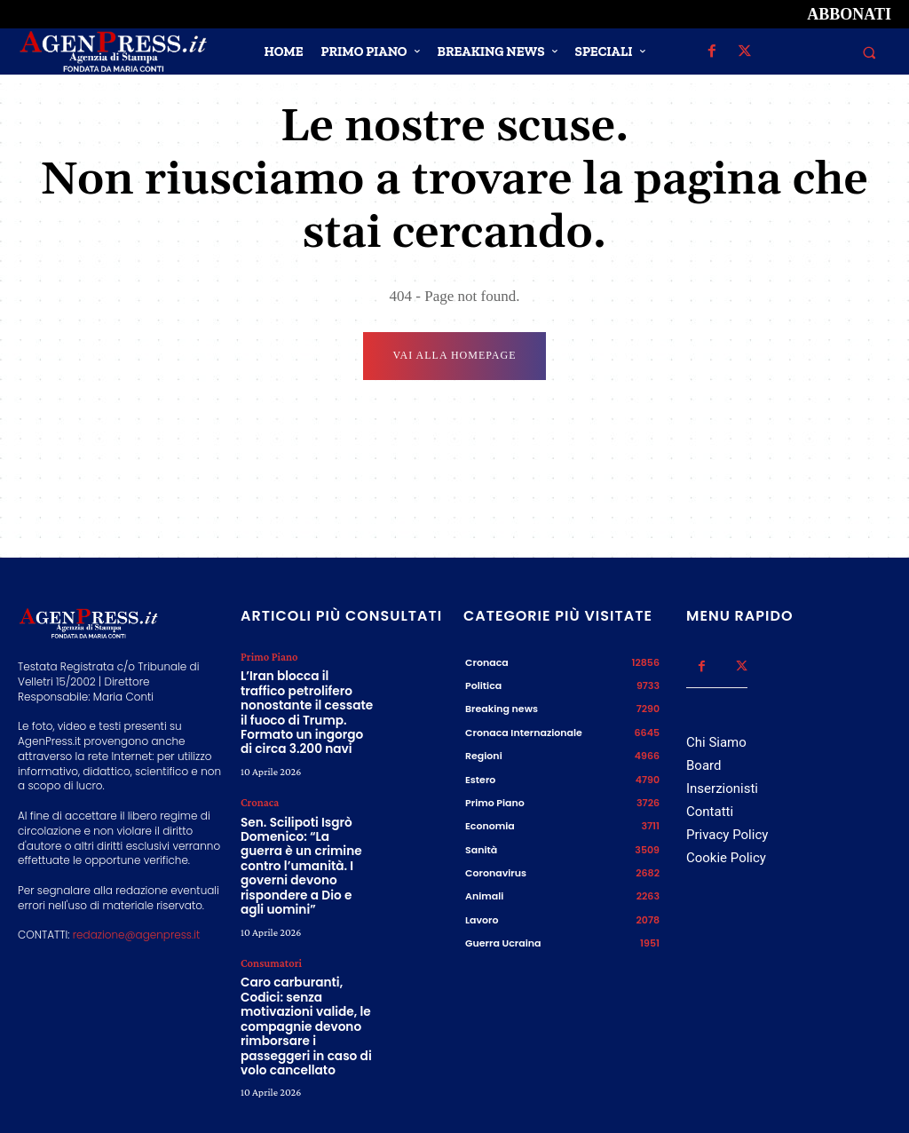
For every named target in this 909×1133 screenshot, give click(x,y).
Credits (624, 1095)
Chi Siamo (716, 743)
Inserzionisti (722, 790)
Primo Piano (268, 658)
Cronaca (259, 793)
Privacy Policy (727, 836)
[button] (869, 52)
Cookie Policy (726, 860)
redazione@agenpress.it (136, 936)
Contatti (709, 813)
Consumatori (269, 927)
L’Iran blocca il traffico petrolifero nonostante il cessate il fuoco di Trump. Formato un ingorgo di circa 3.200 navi (305, 708)
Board (703, 766)
